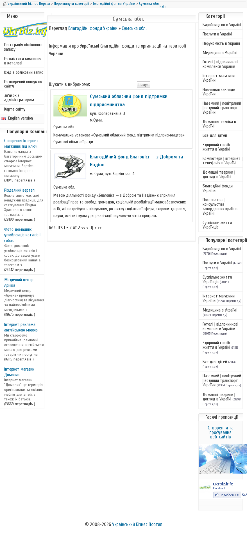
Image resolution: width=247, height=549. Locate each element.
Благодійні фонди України (114, 3)
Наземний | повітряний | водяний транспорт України (222, 108)
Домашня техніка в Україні (219, 124)
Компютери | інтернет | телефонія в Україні (223, 160)
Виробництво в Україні (222, 24)
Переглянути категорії (71, 3)
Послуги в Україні (217, 34)
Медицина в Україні (220, 52)
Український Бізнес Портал (29, 3)
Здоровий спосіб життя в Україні (216, 147)
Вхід (163, 6)
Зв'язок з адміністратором (19, 97)
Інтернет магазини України (219, 78)
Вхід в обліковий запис (23, 72)
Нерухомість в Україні (221, 43)
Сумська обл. (149, 3)
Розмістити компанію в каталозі (22, 61)
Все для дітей (215, 135)
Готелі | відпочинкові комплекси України (220, 64)
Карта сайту (14, 109)
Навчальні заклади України (219, 92)
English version (17, 118)
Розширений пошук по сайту (23, 84)
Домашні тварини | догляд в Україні (219, 174)
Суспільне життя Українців (217, 225)
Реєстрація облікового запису (23, 47)
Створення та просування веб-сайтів (221, 432)
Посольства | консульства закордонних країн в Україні (220, 206)
